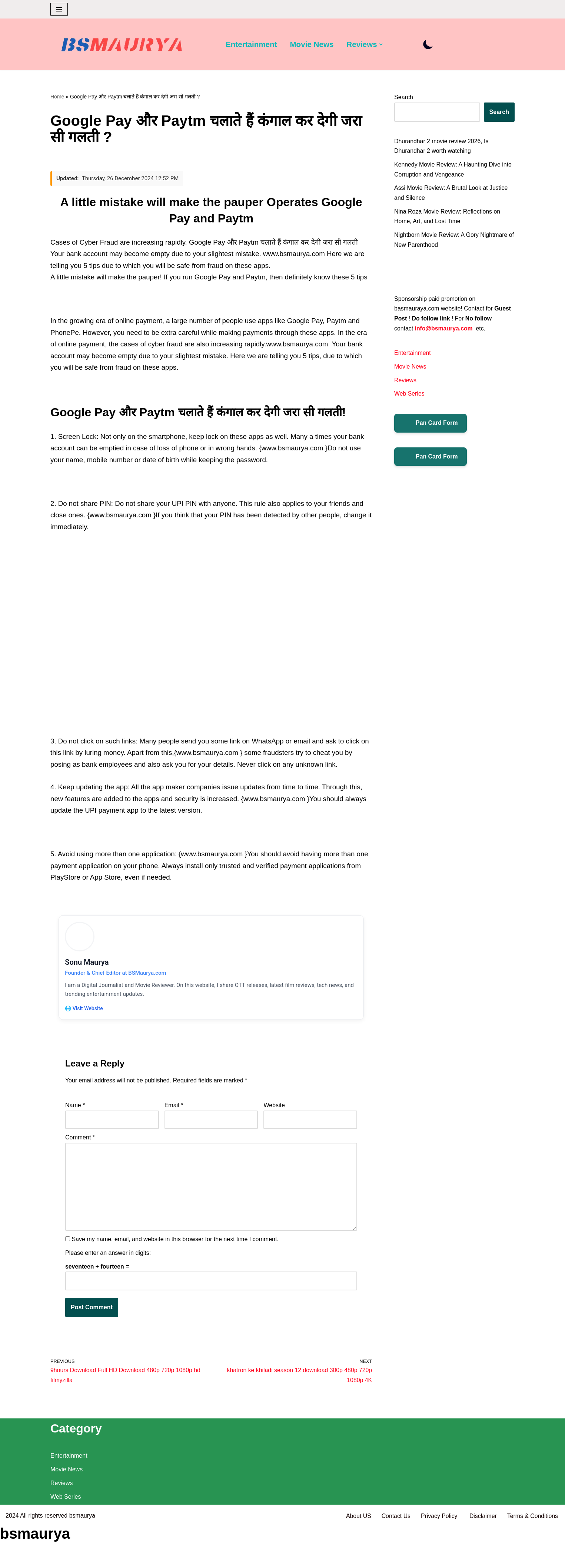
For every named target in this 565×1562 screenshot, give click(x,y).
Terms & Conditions (532, 1552)
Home (57, 97)
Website (274, 1112)
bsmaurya (82, 1552)
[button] (382, 44)
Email (173, 1112)
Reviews (405, 383)
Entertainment (251, 44)
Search (403, 97)
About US (356, 1552)
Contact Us (394, 1552)
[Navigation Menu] (59, 9)
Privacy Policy (439, 1552)
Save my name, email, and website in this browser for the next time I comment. (175, 1248)
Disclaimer (482, 1552)
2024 (12, 1552)
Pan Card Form (430, 426)
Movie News (312, 44)
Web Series (409, 397)
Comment (80, 1145)
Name (75, 1112)
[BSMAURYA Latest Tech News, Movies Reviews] (122, 46)
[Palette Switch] (429, 44)
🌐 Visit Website (85, 1014)
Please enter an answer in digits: (108, 1262)
